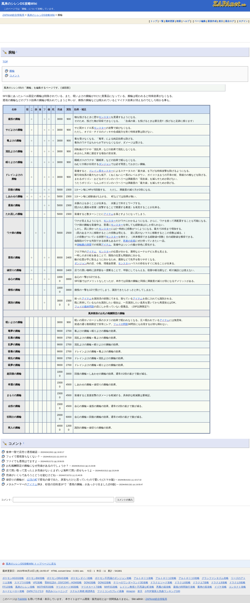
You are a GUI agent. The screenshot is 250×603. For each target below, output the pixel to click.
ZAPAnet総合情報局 (13, 15)
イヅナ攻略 (220, 586)
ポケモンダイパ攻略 (82, 578)
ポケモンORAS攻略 (57, 578)
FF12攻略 (7, 586)
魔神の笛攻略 (204, 586)
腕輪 (12, 70)
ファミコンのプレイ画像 (110, 591)
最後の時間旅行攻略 (184, 586)
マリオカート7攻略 (91, 586)
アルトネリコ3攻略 (189, 578)
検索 (178, 21)
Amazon (130, 591)
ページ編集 (200, 21)
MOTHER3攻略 (45, 586)
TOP (5, 61)
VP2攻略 (37, 582)
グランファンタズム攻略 (215, 578)
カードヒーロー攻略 (13, 591)
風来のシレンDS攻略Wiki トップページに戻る (31, 563)
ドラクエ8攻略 (219, 582)
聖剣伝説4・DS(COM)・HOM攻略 (63, 582)
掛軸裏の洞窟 (84, 244)
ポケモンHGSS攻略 (13, 578)
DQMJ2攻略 (104, 582)
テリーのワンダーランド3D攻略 (130, 582)
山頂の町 (32, 479)
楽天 (140, 591)
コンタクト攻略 (237, 586)
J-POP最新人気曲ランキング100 (162, 591)
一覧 (161, 21)
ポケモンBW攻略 (35, 578)
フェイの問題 (120, 324)
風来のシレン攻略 (25, 586)
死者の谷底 (129, 240)
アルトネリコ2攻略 (166, 578)
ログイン (243, 21)
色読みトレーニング (57, 591)
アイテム (108, 214)
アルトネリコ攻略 (143, 578)
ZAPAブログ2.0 (35, 591)
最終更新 (169, 21)
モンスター (105, 117)
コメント (14, 75)
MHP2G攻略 (111, 586)
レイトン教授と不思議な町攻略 (137, 586)
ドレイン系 (95, 170)
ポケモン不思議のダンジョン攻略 (113, 578)
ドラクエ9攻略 (237, 582)
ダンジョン (105, 164)
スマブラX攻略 (22, 582)
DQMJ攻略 (90, 582)
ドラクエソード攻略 (161, 582)
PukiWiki (22, 599)
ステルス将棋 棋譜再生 (82, 591)
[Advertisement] (125, 33)
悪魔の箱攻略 (163, 586)
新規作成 (212, 21)
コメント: (6, 499)
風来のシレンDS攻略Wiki (19, 3)
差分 (221, 21)
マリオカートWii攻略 (67, 586)
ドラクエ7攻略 (201, 582)
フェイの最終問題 (84, 306)
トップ (153, 21)
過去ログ (229, 21)
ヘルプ (186, 21)
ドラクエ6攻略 (183, 582)
